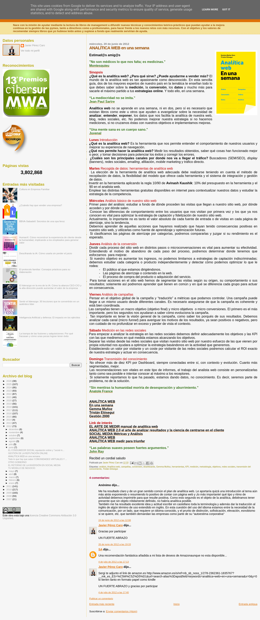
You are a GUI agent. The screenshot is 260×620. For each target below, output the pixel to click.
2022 (9, 394)
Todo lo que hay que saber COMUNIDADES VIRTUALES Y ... (37, 459)
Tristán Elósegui (110, 469)
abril (11, 474)
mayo (12, 471)
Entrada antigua (248, 604)
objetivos (216, 467)
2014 (9, 419)
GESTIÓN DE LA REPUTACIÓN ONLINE (28, 453)
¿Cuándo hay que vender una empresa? (40, 205)
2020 (9, 400)
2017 (9, 410)
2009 (9, 492)
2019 (9, 403)
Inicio (176, 604)
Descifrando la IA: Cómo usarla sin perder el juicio (45, 253)
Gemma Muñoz (163, 467)
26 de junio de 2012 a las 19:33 (114, 544)
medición (194, 467)
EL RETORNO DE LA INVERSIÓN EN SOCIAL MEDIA (34, 465)
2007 (9, 499)
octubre (13, 435)
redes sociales (228, 467)
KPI (187, 467)
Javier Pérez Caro (110, 525)
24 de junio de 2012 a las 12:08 (114, 520)
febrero (13, 480)
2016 (9, 413)
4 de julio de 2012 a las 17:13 (113, 562)
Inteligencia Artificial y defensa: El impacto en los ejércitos (49, 317)
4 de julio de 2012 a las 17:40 (113, 592)
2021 (9, 397)
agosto (12, 441)
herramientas (178, 467)
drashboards (149, 467)
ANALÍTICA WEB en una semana (24, 456)
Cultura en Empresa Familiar (34, 189)
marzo (12, 477)
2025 (9, 384)
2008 (9, 496)
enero (12, 483)
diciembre (14, 429)
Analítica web (113, 467)
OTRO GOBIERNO (17, 462)
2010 (9, 489)
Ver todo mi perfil (30, 50)
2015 (9, 416)
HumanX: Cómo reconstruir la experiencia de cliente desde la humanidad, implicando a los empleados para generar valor (50, 240)
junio (11, 447)
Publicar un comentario (101, 598)
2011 (9, 486)
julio (11, 444)
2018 (9, 407)
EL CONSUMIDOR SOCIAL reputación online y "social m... (36, 450)
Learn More (210, 9)
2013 (9, 423)
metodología (205, 467)
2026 (9, 381)
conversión (137, 467)
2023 (9, 390)
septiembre (15, 438)
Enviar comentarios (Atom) (121, 611)
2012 (9, 426)
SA (100, 549)
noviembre (14, 432)
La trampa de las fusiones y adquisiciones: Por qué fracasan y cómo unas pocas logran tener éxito (46, 334)
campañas (126, 467)
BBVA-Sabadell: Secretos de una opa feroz (42, 221)
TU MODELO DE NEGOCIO (21, 468)
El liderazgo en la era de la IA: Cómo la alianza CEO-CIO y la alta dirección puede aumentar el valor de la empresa (50, 286)
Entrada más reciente (101, 604)
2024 (9, 387)
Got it (226, 9)
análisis (102, 467)
